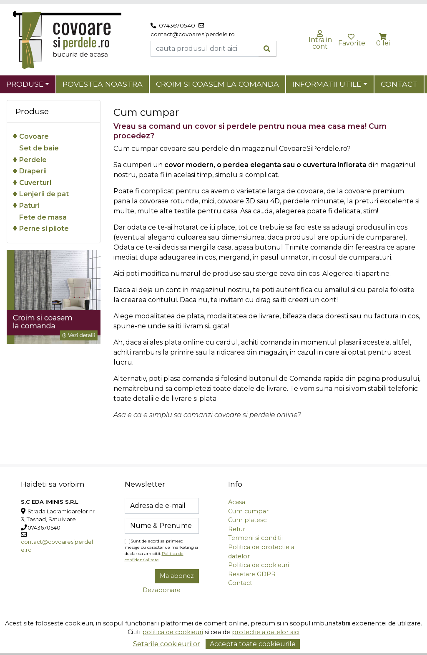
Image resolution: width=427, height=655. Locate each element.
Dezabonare (162, 590)
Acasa (236, 502)
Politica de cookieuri (258, 565)
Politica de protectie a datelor (261, 551)
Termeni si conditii (255, 538)
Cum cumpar (248, 511)
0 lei (383, 43)
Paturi (29, 206)
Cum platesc (247, 520)
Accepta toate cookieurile (253, 644)
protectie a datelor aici (265, 632)
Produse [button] (24, 84)
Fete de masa (43, 217)
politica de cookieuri (172, 632)
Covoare (34, 136)
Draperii (33, 171)
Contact (399, 84)
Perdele (33, 160)
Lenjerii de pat (44, 194)
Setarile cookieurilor (166, 644)
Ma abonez (177, 576)
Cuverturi (35, 183)
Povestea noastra (103, 84)
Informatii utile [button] (326, 84)
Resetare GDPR (252, 574)
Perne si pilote (44, 228)
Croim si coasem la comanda (217, 84)
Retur (236, 529)
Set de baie (39, 148)
